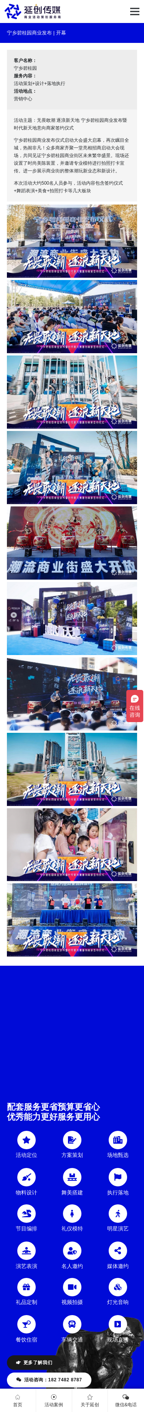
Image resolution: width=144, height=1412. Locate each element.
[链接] (33, 11)
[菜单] (134, 11)
